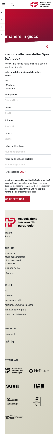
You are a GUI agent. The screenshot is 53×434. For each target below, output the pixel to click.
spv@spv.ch (8, 273)
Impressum (7, 295)
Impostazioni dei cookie (14, 314)
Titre (5, 80)
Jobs (4, 290)
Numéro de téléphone (13, 146)
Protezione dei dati (11, 300)
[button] (3, 341)
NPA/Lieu (7, 120)
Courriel (7, 133)
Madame (10, 85)
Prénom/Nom (9, 94)
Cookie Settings (14, 199)
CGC (22, 172)
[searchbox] (12, 4)
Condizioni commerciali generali (18, 305)
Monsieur (10, 88)
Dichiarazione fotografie (14, 309)
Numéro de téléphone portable (17, 159)
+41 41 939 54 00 (11, 268)
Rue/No (6, 107)
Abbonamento (9, 334)
